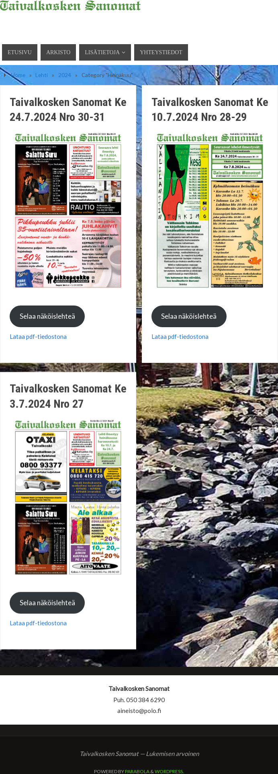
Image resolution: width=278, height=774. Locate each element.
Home (18, 74)
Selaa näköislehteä (47, 316)
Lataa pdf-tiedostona (38, 336)
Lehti (41, 74)
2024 (64, 74)
